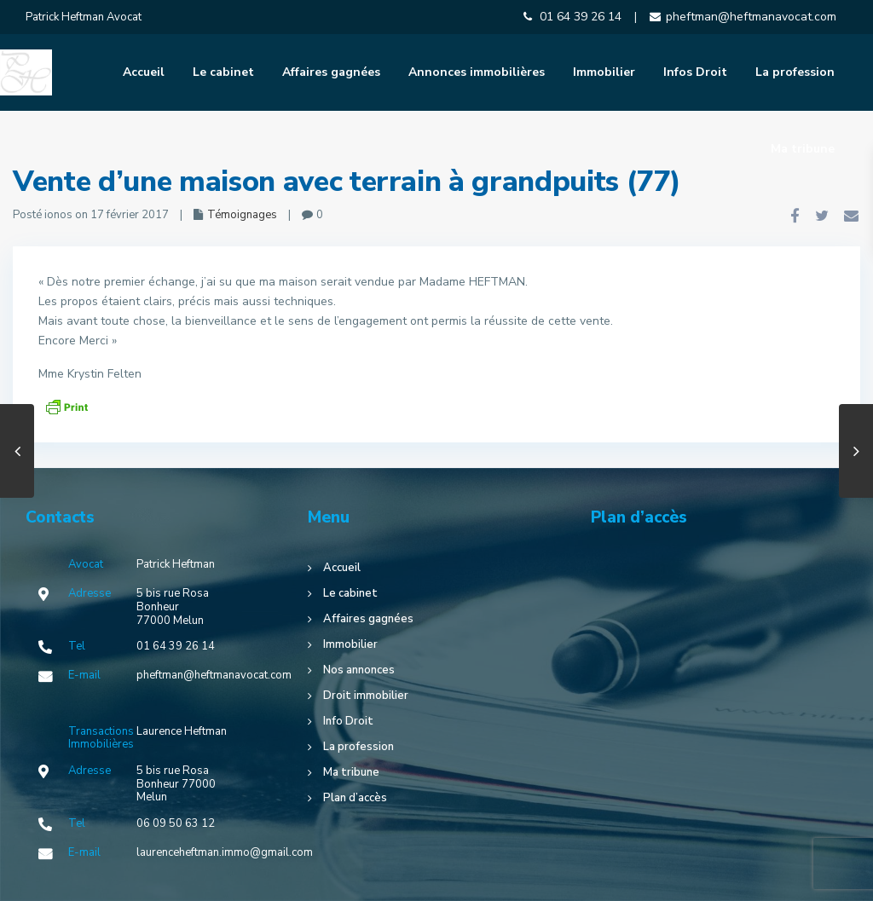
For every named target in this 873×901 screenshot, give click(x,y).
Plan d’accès (355, 798)
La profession (795, 72)
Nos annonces (359, 670)
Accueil (144, 72)
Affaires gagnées (331, 72)
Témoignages (242, 214)
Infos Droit (695, 72)
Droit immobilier (365, 695)
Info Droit (348, 721)
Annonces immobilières (476, 72)
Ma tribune (803, 149)
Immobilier (604, 72)
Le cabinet (223, 72)
